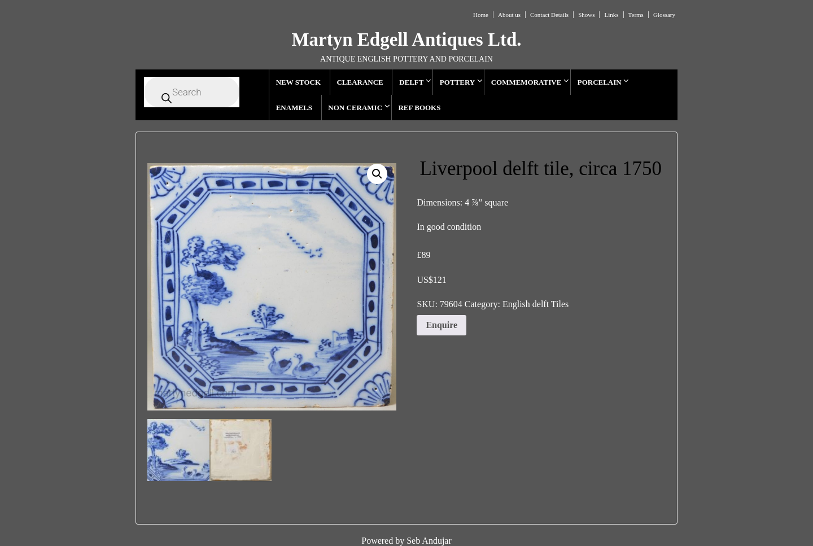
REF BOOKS (419, 107)
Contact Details (549, 14)
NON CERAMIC (355, 107)
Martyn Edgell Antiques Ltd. (406, 39)
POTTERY (457, 82)
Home (480, 14)
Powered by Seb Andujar (406, 540)
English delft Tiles (535, 304)
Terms (636, 14)
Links (611, 14)
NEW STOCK (298, 82)
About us (509, 14)
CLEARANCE (359, 82)
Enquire (441, 325)
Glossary (664, 14)
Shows (586, 14)
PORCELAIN (600, 82)
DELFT (411, 82)
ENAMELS (294, 107)
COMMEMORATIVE (526, 82)
